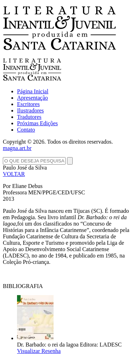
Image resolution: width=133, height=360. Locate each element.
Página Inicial (32, 91)
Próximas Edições (37, 123)
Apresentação (32, 98)
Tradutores (29, 117)
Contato (26, 130)
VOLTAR (14, 174)
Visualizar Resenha (39, 351)
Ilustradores (30, 110)
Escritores (28, 104)
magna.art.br (17, 148)
